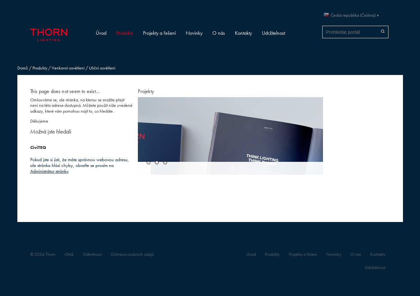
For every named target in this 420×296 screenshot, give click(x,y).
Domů (22, 68)
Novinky (194, 33)
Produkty (124, 33)
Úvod (101, 33)
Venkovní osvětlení (68, 68)
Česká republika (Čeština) (353, 15)
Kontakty (243, 33)
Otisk (69, 254)
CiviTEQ (38, 147)
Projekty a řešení (159, 33)
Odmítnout (92, 254)
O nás (218, 33)
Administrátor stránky (49, 171)
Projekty (146, 91)
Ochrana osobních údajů (132, 254)
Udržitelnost (273, 33)
